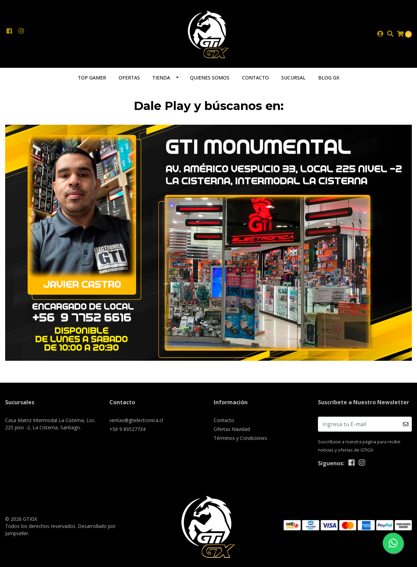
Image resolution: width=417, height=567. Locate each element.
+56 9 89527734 (127, 429)
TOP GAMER (92, 77)
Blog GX (328, 77)
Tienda (161, 77)
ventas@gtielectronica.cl (136, 420)
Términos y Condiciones (240, 438)
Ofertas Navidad (232, 429)
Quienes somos (209, 77)
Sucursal (293, 77)
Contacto (255, 77)
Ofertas (129, 77)
